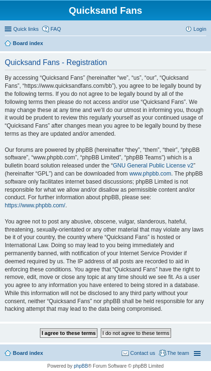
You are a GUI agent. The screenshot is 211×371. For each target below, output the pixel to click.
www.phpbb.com (150, 173)
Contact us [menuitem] (142, 353)
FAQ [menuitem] (55, 29)
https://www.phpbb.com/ (35, 205)
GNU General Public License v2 (153, 165)
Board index (28, 353)
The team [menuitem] (178, 353)
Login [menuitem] (199, 29)
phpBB (81, 366)
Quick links (25, 29)
